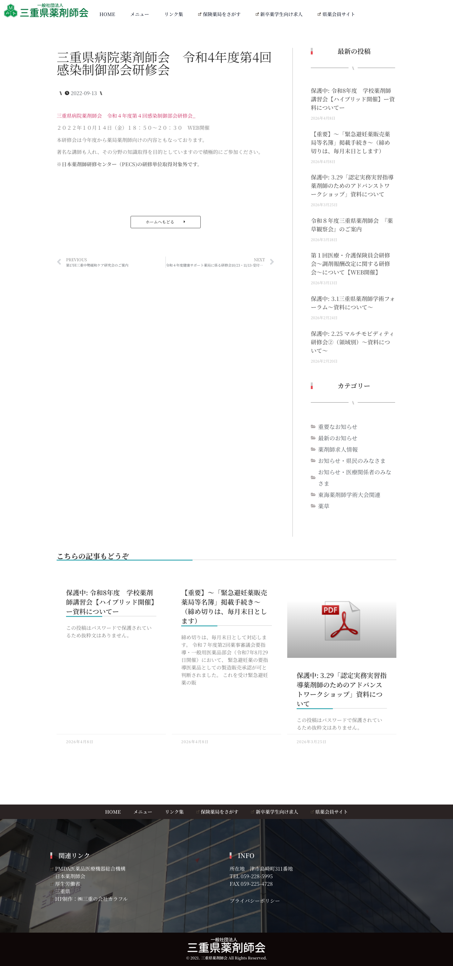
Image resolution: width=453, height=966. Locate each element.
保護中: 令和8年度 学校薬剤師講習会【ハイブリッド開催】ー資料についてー (353, 98)
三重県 (60, 891)
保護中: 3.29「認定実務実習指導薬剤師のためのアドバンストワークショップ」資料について (352, 185)
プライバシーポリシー (255, 900)
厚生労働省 (65, 883)
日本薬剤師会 (67, 876)
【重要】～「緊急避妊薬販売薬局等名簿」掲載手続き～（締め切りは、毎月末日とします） (350, 142)
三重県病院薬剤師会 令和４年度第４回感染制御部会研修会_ (126, 115)
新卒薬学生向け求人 (279, 14)
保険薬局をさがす (219, 14)
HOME (107, 14)
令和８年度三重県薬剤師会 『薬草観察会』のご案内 (352, 224)
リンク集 (173, 14)
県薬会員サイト (336, 14)
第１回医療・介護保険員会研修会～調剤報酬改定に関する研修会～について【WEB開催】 (350, 263)
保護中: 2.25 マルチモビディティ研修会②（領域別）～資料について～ (352, 341)
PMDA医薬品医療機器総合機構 (88, 868)
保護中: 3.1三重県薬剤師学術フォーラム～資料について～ (353, 302)
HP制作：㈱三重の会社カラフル (89, 898)
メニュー (139, 14)
